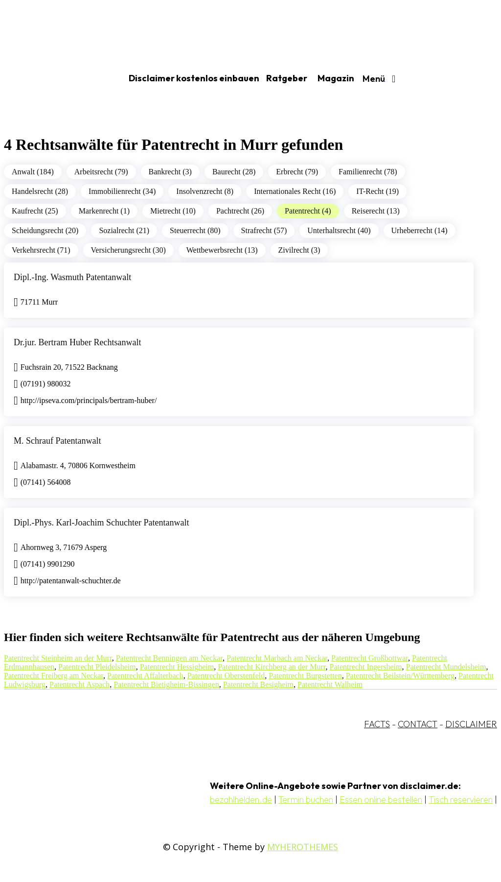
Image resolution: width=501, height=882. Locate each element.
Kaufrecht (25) (35, 211)
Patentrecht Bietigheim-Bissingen (166, 684)
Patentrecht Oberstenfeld (226, 675)
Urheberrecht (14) (419, 230)
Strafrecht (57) (264, 230)
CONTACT (417, 724)
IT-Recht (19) (377, 191)
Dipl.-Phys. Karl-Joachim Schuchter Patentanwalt (101, 522)
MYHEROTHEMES (302, 847)
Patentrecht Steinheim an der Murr (58, 658)
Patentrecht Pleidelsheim (97, 667)
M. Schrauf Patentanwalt (57, 441)
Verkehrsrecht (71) (41, 250)
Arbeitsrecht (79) (101, 171)
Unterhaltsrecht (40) (338, 230)
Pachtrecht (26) (240, 211)
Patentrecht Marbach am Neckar (277, 658)
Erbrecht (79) (297, 171)
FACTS (377, 724)
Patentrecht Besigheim (258, 684)
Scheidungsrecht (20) (45, 230)
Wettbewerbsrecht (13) (222, 250)
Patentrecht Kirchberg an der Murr (271, 667)
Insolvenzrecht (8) (204, 191)
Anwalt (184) (33, 171)
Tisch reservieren (461, 799)
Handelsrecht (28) (40, 191)
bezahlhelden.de (241, 799)
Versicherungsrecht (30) (128, 250)
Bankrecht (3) (170, 171)
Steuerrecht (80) (195, 230)
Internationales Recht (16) (295, 191)
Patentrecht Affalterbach (145, 675)
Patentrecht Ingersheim (366, 667)
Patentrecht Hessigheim (177, 667)
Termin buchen (305, 799)
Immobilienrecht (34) (122, 191)
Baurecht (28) (233, 171)
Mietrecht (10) (173, 211)
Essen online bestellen (381, 799)
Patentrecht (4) (308, 211)
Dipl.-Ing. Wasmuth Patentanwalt (72, 277)
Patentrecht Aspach (79, 684)
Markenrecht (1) (104, 211)
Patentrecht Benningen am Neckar (169, 658)
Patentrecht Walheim (330, 684)
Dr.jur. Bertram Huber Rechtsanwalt (77, 342)
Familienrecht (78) (368, 171)
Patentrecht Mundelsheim (446, 667)
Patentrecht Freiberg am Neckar (53, 675)
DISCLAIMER (471, 724)
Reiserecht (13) (376, 211)
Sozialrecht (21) (124, 230)
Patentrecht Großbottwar (369, 658)
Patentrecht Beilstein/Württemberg (400, 675)
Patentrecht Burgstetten (305, 675)
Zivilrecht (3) (299, 250)
